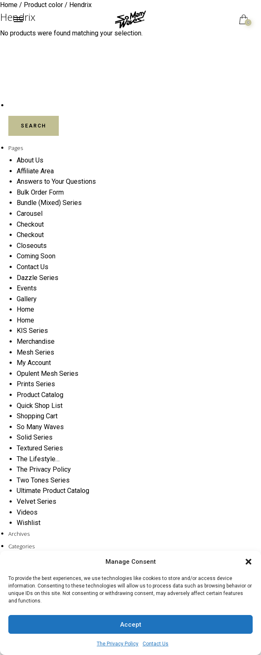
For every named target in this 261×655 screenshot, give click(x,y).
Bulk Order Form (40, 192)
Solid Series (35, 437)
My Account (34, 363)
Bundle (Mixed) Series (49, 203)
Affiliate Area (35, 171)
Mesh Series (35, 352)
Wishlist (28, 523)
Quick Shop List (40, 406)
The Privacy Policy (117, 644)
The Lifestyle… (38, 459)
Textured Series (40, 448)
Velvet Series (36, 501)
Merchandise (36, 341)
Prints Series (36, 384)
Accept (130, 624)
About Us (30, 160)
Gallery (27, 299)
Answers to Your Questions (56, 181)
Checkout (30, 224)
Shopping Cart (37, 416)
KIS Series (32, 331)
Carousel (30, 214)
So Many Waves (40, 427)
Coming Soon (36, 256)
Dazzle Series (37, 278)
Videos (27, 512)
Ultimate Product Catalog (53, 491)
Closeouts (32, 246)
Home (25, 309)
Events (27, 288)
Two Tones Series (43, 480)
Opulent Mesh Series (47, 374)
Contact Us (155, 644)
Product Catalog (40, 395)
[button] (248, 562)
